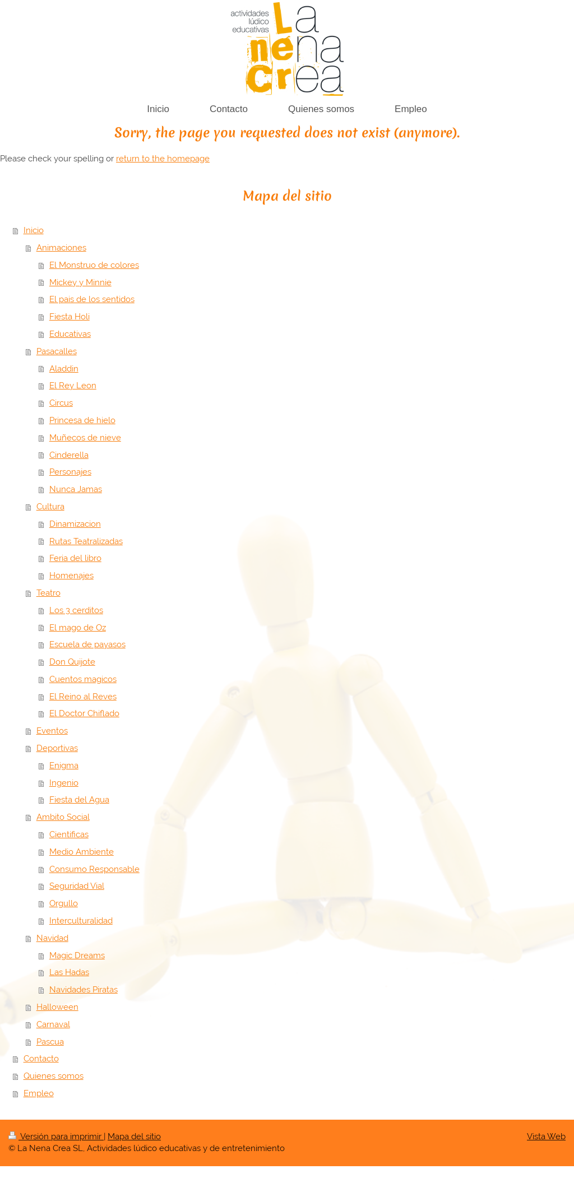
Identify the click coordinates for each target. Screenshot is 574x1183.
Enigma (63, 765)
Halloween (57, 1007)
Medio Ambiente (81, 852)
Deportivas (57, 748)
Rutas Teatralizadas (86, 541)
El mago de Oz (77, 628)
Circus (61, 403)
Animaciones (61, 248)
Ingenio (63, 783)
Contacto (41, 1059)
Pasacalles (56, 351)
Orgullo (63, 903)
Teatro (48, 593)
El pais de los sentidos (92, 299)
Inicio (34, 230)
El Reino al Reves (83, 697)
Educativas (70, 334)
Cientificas (69, 834)
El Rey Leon (72, 386)
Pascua (50, 1042)
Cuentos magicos (83, 679)
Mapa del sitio (134, 1136)
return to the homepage (163, 159)
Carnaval (53, 1024)
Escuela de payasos (87, 644)
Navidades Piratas (83, 990)
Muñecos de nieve (85, 438)
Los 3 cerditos (76, 610)
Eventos (52, 731)
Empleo (39, 1093)
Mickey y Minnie (80, 282)
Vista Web (546, 1136)
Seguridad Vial (76, 886)
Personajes (70, 472)
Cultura (50, 507)
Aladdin (63, 369)
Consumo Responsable (94, 869)
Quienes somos (54, 1076)
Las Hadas (69, 972)
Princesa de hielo (82, 420)
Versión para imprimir (56, 1136)
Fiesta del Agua (79, 800)
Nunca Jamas (75, 489)
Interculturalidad (81, 921)
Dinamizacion (75, 524)
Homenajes (71, 575)
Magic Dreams (77, 955)
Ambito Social (63, 817)
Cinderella (69, 455)
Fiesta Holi (69, 317)
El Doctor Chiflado (84, 713)
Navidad (52, 938)
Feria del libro (75, 558)
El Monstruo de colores (94, 265)
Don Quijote (72, 662)
